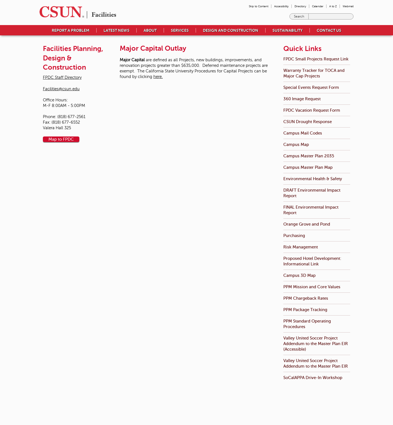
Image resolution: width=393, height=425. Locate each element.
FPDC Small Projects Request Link (315, 59)
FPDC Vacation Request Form (311, 110)
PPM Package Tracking (305, 309)
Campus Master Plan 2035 (308, 155)
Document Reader (249, 408)
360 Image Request (302, 98)
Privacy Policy (245, 403)
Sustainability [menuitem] (287, 30)
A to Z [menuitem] (333, 6)
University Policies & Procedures (193, 403)
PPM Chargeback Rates (305, 298)
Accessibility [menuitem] (281, 6)
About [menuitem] (150, 30)
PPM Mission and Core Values (311, 286)
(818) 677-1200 (108, 414)
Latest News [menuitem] (116, 30)
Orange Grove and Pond (306, 224)
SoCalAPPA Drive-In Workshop (312, 377)
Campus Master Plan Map (308, 167)
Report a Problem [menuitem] (70, 30)
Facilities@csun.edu (61, 89)
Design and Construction (230, 30)
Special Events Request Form (311, 87)
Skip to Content (258, 6)
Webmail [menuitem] (348, 6)
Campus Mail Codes (302, 133)
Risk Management (300, 247)
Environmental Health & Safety (312, 178)
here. (158, 76)
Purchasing (294, 235)
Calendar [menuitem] (317, 6)
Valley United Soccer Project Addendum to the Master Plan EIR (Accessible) (315, 343)
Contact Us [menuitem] (329, 30)
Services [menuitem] (180, 30)
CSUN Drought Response (307, 121)
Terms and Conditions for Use (257, 397)
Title (174, 408)
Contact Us (131, 414)
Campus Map (296, 144)
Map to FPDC (61, 139)
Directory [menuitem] (300, 6)
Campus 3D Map (299, 275)
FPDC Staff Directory (62, 77)
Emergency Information (187, 397)
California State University (315, 397)
